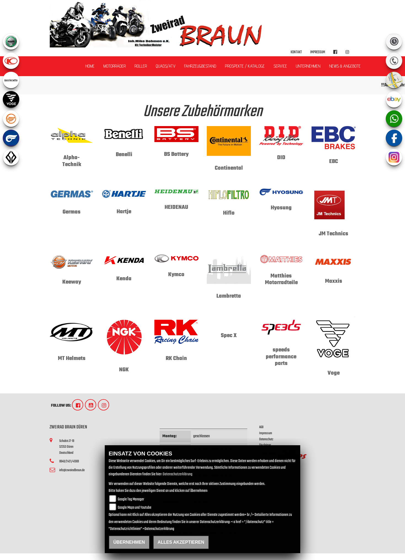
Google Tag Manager (131, 499)
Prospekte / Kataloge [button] (245, 66)
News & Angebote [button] (345, 66)
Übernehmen (129, 542)
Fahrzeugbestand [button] (200, 66)
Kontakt (296, 52)
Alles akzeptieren (181, 542)
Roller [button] (141, 66)
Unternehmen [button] (308, 66)
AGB (261, 427)
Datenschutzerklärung (177, 474)
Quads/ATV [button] (165, 66)
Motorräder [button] (114, 66)
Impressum (317, 52)
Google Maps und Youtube (134, 508)
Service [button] (280, 66)
